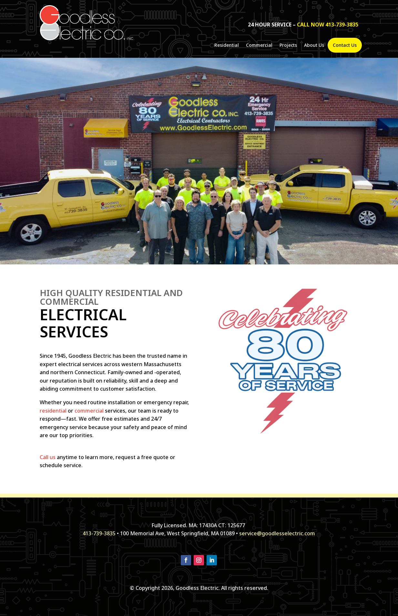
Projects (288, 45)
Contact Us (345, 45)
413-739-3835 (99, 533)
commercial (89, 410)
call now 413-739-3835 (327, 24)
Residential (226, 45)
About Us (314, 45)
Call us (48, 457)
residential (53, 410)
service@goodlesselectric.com (277, 533)
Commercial (259, 45)
